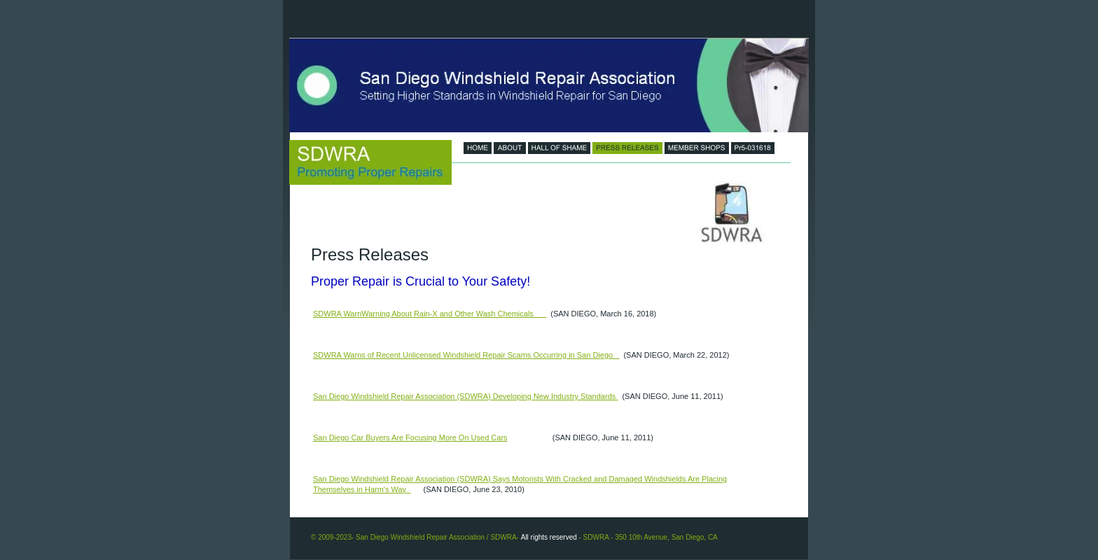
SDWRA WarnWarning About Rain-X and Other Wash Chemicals (429, 313)
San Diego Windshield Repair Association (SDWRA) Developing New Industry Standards (465, 396)
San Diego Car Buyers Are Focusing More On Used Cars (410, 437)
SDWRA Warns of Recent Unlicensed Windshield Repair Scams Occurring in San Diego (466, 355)
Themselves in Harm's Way (361, 489)
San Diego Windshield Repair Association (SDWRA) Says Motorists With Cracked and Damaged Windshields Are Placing (520, 479)
